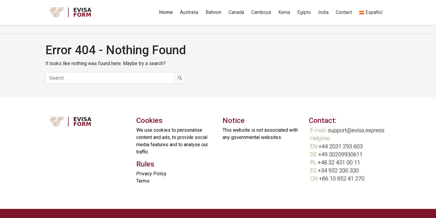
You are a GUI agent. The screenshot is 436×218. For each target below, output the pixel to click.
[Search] (115, 78)
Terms (143, 181)
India (323, 12)
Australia (189, 12)
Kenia (284, 12)
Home (166, 12)
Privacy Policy (151, 174)
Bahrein (213, 12)
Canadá (236, 12)
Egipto (304, 12)
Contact (344, 12)
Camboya (261, 12)
